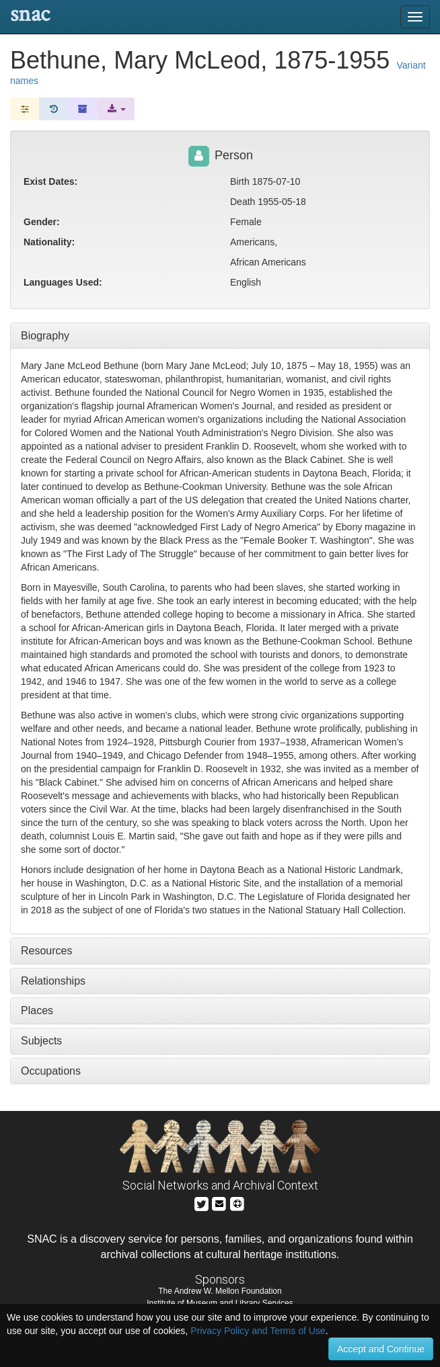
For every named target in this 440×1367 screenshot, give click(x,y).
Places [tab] (37, 1010)
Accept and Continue (381, 1348)
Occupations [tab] (51, 1071)
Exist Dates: (50, 181)
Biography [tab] (45, 335)
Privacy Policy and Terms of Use (257, 1330)
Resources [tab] (46, 950)
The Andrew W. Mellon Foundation (219, 1291)
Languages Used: (63, 282)
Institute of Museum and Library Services (220, 1303)
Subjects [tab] (41, 1040)
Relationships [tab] (53, 981)
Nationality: (49, 242)
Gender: (42, 221)
